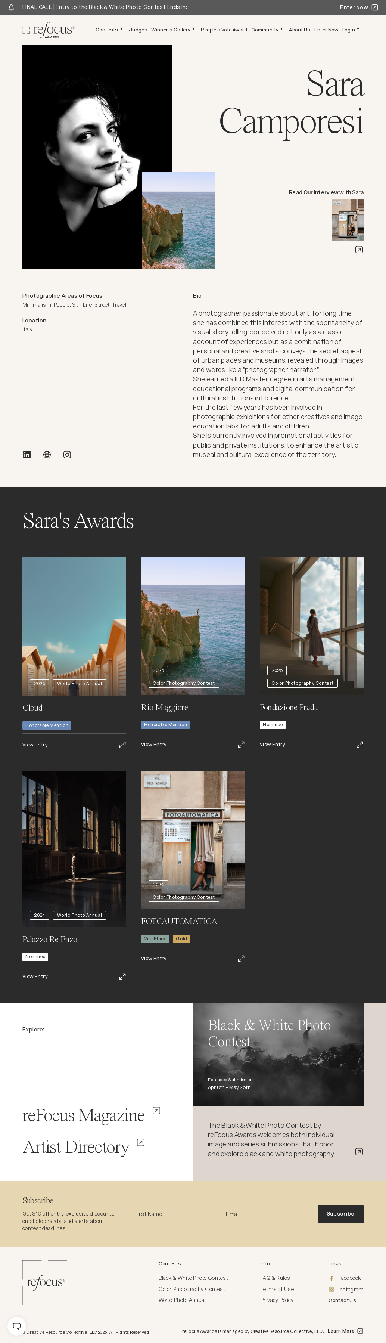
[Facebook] (346, 1278)
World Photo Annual (182, 1300)
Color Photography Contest (192, 1289)
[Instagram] (346, 1290)
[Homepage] (48, 30)
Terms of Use (277, 1289)
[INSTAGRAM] (67, 454)
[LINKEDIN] (26, 454)
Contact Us (342, 1300)
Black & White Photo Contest (193, 1278)
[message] (16, 1326)
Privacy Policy (277, 1300)
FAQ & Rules (275, 1278)
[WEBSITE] (47, 454)
